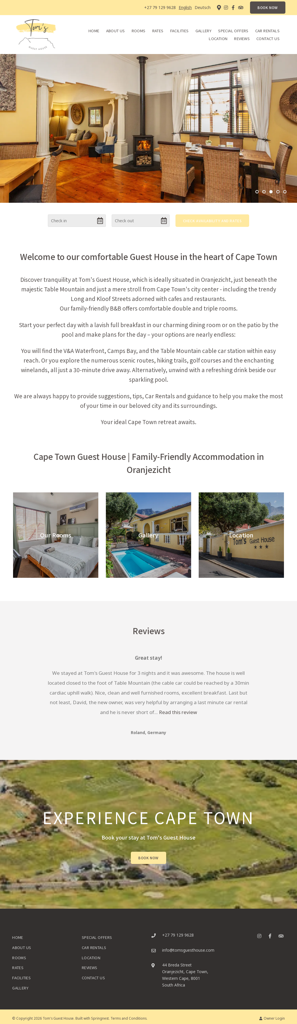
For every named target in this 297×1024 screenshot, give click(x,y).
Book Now (148, 857)
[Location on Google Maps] (218, 7)
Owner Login (272, 1018)
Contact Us (268, 38)
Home (93, 30)
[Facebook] (233, 7)
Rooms (139, 30)
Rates (158, 30)
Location (218, 38)
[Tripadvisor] (240, 7)
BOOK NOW (268, 7)
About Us (115, 30)
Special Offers (233, 30)
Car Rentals (267, 30)
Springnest (100, 1018)
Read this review (178, 712)
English (185, 7)
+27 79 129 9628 (160, 8)
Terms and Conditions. (129, 1018)
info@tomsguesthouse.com (188, 950)
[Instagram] (226, 7)
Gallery (203, 30)
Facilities (179, 30)
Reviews (242, 38)
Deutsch (203, 7)
